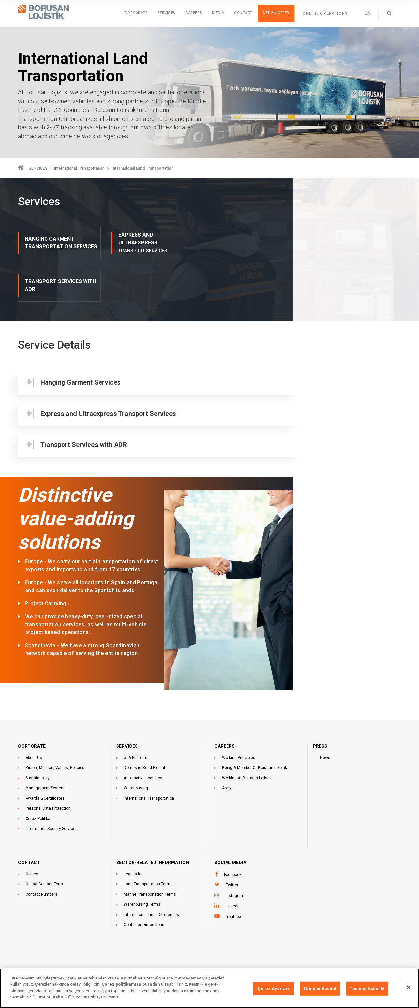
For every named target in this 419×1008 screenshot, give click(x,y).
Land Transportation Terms (148, 841)
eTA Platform (135, 715)
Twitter (232, 842)
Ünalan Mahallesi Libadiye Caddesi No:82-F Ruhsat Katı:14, (137, 948)
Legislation (134, 831)
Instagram (235, 853)
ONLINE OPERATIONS (325, 13)
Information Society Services (52, 786)
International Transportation (149, 755)
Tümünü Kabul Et (367, 988)
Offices (32, 831)
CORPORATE (32, 703)
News (325, 715)
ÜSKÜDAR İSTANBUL (102, 966)
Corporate (138, 13)
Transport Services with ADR (83, 402)
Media (219, 13)
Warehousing (136, 745)
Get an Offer (276, 13)
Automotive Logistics (143, 735)
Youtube (233, 874)
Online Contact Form (44, 841)
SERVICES (167, 13)
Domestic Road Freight (144, 725)
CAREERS (224, 703)
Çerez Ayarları (273, 988)
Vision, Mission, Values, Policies (55, 725)
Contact (244, 13)
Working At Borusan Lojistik (247, 735)
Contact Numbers (41, 851)
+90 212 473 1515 (230, 948)
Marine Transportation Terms (150, 851)
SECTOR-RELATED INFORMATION (152, 820)
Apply (226, 745)
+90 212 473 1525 (230, 956)
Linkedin (233, 863)
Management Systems (46, 745)
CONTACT (29, 820)
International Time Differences (151, 872)
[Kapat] (408, 987)
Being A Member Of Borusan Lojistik (254, 725)
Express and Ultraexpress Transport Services (107, 371)
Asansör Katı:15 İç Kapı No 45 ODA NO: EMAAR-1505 (132, 959)
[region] (209, 988)
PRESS (320, 703)
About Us (34, 715)
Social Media (230, 820)
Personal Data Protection (48, 766)
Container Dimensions (144, 882)
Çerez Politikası (40, 776)
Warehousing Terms (142, 862)
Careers (195, 13)
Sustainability (38, 735)
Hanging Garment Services (80, 340)
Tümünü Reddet (320, 988)
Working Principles (238, 715)
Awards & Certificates (45, 755)
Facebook (232, 832)
